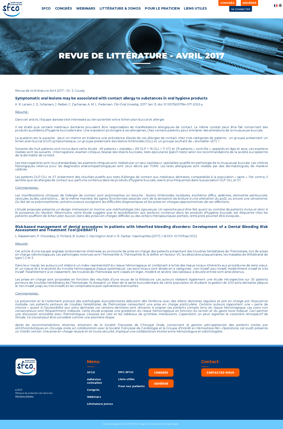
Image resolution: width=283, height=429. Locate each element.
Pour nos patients (131, 386)
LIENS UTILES (195, 8)
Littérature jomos (100, 404)
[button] (46, 8)
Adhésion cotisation (94, 381)
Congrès (93, 389)
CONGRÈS (63, 8)
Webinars (94, 396)
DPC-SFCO (126, 372)
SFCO (46, 8)
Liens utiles (126, 379)
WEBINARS (85, 8)
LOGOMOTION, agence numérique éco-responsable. (151, 424)
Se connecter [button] (240, 9)
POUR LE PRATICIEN (162, 8)
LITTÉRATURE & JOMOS (120, 8)
